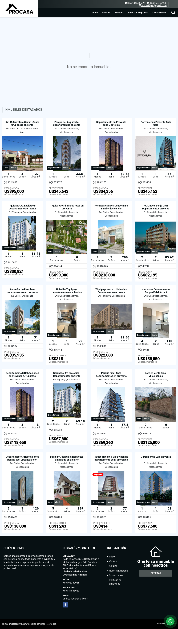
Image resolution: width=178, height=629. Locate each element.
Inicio (95, 12)
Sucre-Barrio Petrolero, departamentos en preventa (22, 291)
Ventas (106, 12)
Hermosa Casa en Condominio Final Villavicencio (111, 207)
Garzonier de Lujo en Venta (156, 456)
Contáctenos (159, 12)
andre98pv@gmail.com (75, 598)
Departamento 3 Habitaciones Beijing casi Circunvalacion (22, 458)
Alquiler (119, 12)
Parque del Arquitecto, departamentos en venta (66, 123)
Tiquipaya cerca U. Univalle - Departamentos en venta (111, 291)
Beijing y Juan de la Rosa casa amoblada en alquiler (66, 458)
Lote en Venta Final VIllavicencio (156, 374)
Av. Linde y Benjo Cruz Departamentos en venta (155, 207)
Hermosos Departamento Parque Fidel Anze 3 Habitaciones (156, 292)
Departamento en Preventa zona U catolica (111, 123)
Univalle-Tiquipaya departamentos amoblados (67, 291)
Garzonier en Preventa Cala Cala (156, 123)
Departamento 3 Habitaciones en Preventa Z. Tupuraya (22, 374)
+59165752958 (158, 3)
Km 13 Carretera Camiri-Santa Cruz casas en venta (22, 123)
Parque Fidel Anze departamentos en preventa (111, 374)
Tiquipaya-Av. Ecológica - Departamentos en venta (22, 207)
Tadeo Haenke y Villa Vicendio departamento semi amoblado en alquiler (111, 459)
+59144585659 (136, 3)
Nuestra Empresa (138, 12)
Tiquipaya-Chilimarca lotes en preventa (67, 207)
